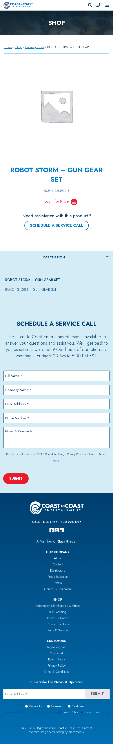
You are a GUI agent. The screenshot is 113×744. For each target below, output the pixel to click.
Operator (57, 706)
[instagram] (57, 530)
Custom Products (57, 624)
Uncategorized (34, 47)
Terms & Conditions (56, 671)
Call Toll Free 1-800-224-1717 (56, 522)
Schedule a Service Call (56, 225)
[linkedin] (62, 530)
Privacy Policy (75, 454)
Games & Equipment (57, 589)
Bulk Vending (57, 611)
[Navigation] (106, 5)
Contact (58, 564)
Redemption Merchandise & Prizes (57, 605)
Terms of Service (98, 454)
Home (8, 47)
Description (54, 257)
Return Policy (56, 659)
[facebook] (51, 530)
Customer (78, 706)
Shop (18, 47)
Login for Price (56, 201)
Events (57, 582)
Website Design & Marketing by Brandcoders (56, 732)
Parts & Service (57, 630)
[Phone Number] (98, 5)
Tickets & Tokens (58, 618)
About (58, 558)
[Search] (90, 5)
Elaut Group (66, 541)
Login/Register (56, 647)
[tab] (56, 257)
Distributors (57, 570)
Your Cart (56, 653)
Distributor (35, 706)
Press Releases (57, 576)
